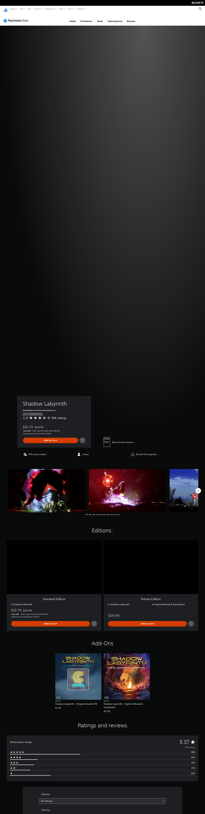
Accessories (49, 9)
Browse (131, 18)
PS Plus (38, 9)
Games (13, 9)
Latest (72, 18)
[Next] (198, 487)
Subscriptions (115, 18)
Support (80, 9)
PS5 (21, 9)
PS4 (28, 9)
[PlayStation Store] (17, 17)
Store (70, 9)
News (61, 9)
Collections (86, 18)
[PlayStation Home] (5, 9)
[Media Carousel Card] (46, 487)
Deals (100, 18)
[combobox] (102, 798)
